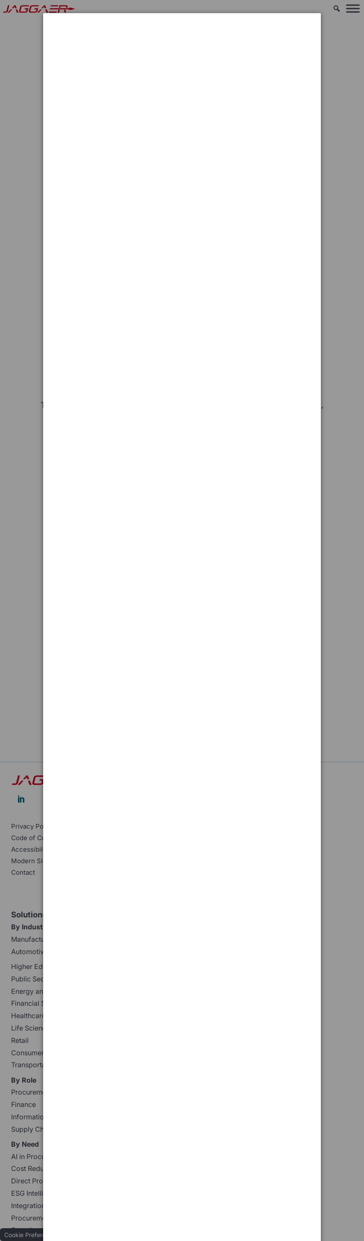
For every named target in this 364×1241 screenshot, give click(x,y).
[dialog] (182, 45)
